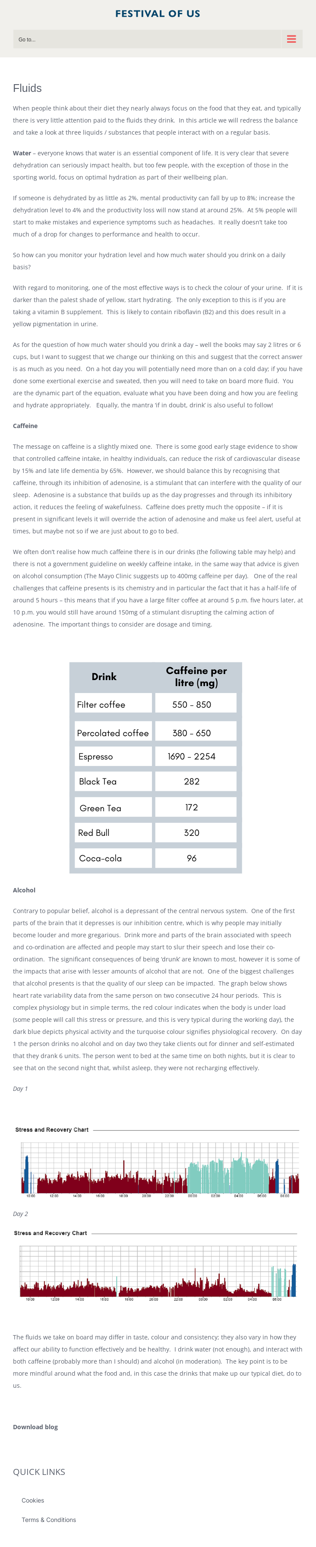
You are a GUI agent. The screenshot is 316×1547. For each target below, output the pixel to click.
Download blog (35, 1427)
